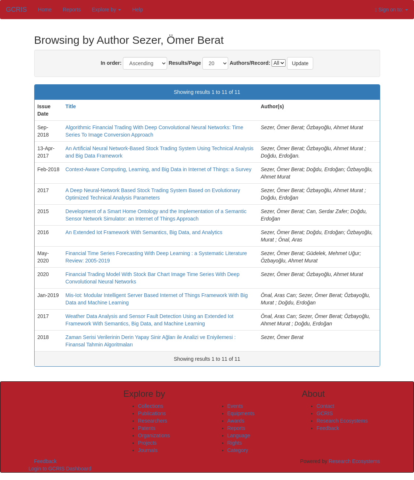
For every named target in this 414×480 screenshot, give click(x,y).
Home (45, 10)
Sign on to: (391, 10)
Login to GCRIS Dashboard (60, 469)
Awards (235, 421)
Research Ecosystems (342, 421)
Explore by (106, 10)
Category (237, 450)
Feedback (327, 428)
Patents (146, 428)
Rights (234, 443)
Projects (147, 443)
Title (71, 106)
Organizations (154, 435)
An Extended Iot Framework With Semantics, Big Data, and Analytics (144, 232)
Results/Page (185, 63)
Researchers (152, 421)
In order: (111, 63)
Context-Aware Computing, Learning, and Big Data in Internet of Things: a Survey (158, 169)
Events (235, 406)
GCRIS (324, 413)
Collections (150, 406)
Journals (148, 450)
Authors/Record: (250, 63)
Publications (152, 413)
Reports (72, 10)
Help (137, 10)
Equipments (241, 413)
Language (238, 435)
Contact (325, 406)
